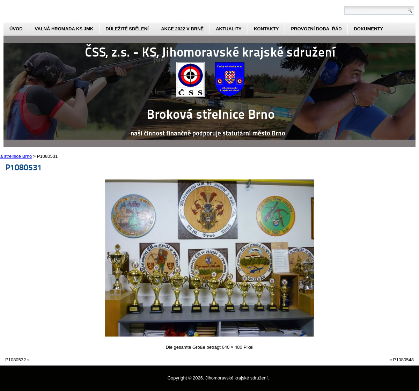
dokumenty (368, 28)
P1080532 (15, 359)
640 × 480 (232, 347)
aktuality (229, 28)
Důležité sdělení (127, 28)
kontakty (266, 28)
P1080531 (23, 167)
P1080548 (403, 359)
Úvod (16, 28)
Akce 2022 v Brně (182, 28)
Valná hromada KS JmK (64, 28)
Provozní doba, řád (316, 28)
